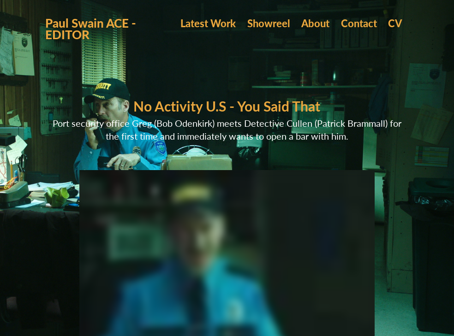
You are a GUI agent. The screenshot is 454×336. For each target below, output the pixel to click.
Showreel (268, 23)
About (315, 23)
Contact (359, 23)
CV (395, 23)
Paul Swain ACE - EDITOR (92, 28)
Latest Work (208, 23)
